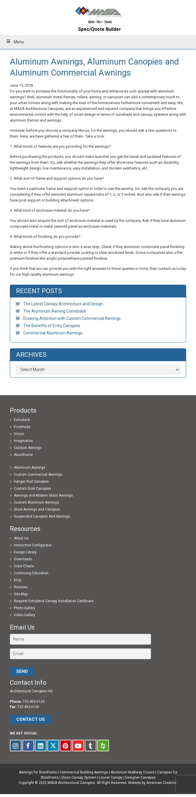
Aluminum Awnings (29, 468)
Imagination (23, 441)
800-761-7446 (100, 22)
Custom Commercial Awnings (38, 475)
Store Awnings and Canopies (37, 509)
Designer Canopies (140, 777)
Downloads (23, 559)
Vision (19, 434)
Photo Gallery (24, 608)
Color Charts (24, 566)
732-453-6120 (34, 702)
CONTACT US (30, 719)
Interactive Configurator (33, 545)
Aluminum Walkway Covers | (134, 772)
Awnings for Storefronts (38, 772)
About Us (21, 538)
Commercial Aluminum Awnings (52, 333)
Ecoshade (22, 427)
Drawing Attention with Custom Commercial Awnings (72, 318)
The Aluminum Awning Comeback (54, 311)
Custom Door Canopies (32, 488)
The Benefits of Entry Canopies (51, 325)
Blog (17, 580)
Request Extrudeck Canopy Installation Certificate (53, 601)
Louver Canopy (111, 777)
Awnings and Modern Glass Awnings (43, 495)
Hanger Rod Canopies (31, 481)
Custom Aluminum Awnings (36, 502)
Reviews (21, 587)
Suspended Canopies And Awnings (42, 516)
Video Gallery (24, 615)
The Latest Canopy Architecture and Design (63, 304)
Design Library (25, 552)
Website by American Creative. (152, 783)
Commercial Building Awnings (84, 772)
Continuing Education (31, 573)
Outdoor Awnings (28, 448)
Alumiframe (23, 455)
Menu (15, 41)
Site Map (21, 594)
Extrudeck (22, 420)
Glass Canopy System (78, 777)
